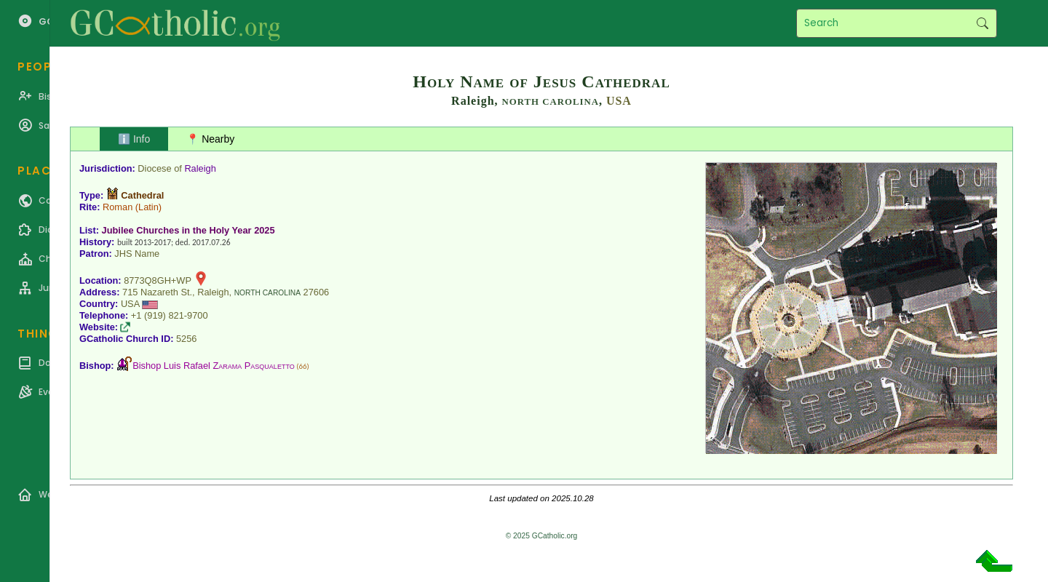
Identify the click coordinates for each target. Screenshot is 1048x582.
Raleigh (199, 168)
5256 (186, 338)
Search (982, 23)
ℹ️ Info (134, 139)
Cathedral (142, 195)
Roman (117, 207)
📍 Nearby (210, 139)
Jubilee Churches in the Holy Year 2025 (188, 230)
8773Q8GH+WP (157, 280)
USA (619, 101)
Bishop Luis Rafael (213, 365)
